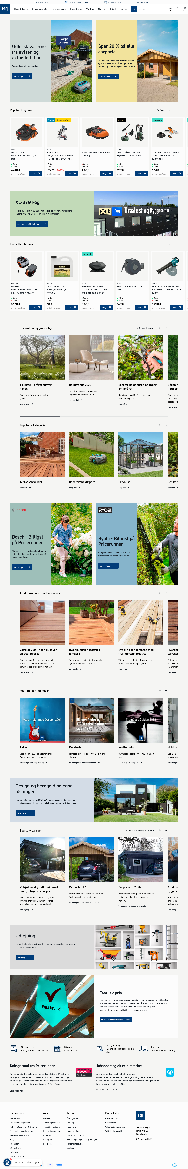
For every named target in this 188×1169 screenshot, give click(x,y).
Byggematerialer (40, 8)
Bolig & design (21, 8)
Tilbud (113, 8)
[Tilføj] (35, 173)
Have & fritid (76, 8)
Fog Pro (123, 8)
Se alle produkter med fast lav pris (115, 1010)
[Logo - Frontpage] (5, 9)
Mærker (102, 8)
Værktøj (90, 8)
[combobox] (148, 9)
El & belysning (59, 8)
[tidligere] (169, 110)
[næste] (175, 110)
